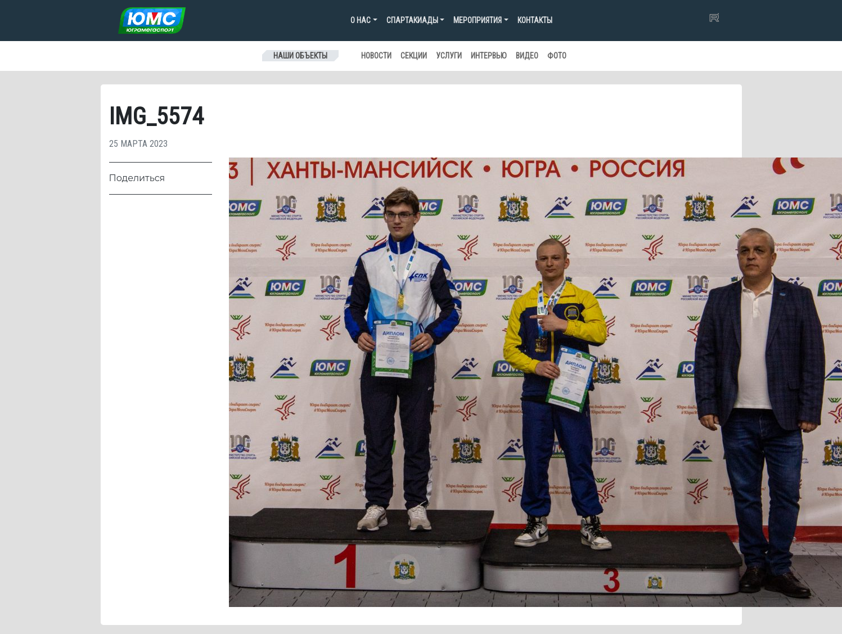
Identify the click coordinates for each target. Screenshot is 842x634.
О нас (360, 20)
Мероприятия (477, 20)
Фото (556, 55)
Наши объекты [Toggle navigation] (300, 55)
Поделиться (137, 178)
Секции (413, 55)
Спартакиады (412, 20)
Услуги (449, 55)
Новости (376, 55)
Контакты (534, 20)
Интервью (489, 55)
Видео (527, 55)
